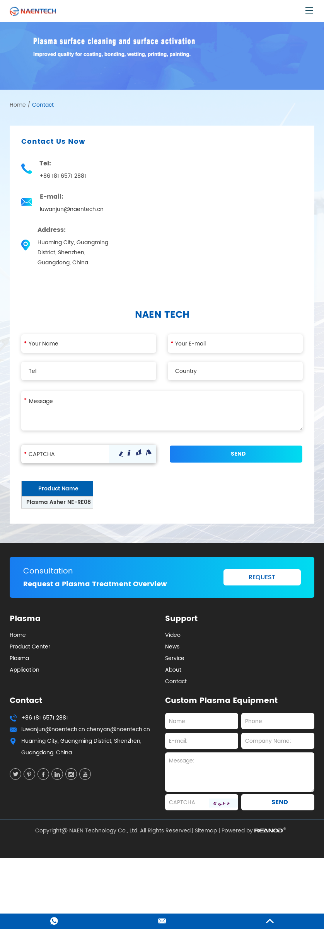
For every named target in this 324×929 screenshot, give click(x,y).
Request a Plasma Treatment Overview (95, 584)
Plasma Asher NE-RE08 (58, 502)
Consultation (48, 571)
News (172, 646)
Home (18, 104)
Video (173, 635)
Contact (43, 104)
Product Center (30, 646)
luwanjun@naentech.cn (72, 209)
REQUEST (262, 577)
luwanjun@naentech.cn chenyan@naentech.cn (85, 729)
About (173, 669)
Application (24, 669)
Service (174, 658)
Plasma (19, 658)
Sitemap (206, 831)
